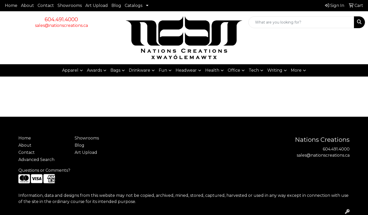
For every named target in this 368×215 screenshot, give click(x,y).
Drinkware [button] (139, 70)
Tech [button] (254, 70)
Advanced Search (36, 159)
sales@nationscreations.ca (61, 25)
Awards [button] (94, 70)
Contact (46, 5)
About (27, 5)
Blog (116, 5)
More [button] (296, 70)
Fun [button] (163, 70)
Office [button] (234, 70)
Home (11, 5)
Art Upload (96, 5)
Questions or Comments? (44, 170)
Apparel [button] (70, 70)
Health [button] (212, 70)
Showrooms (69, 5)
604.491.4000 (61, 19)
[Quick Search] (301, 22)
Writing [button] (274, 70)
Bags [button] (115, 70)
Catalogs (133, 5)
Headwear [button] (186, 70)
